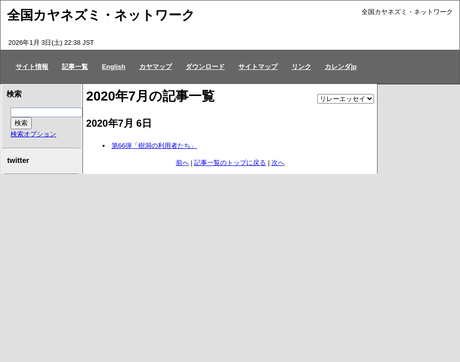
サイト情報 (32, 66)
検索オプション (33, 134)
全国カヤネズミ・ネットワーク (101, 15)
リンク (301, 66)
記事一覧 (75, 66)
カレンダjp (341, 66)
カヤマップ (155, 66)
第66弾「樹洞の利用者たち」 (154, 145)
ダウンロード (205, 66)
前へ (182, 162)
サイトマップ (258, 66)
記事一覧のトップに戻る (230, 162)
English (114, 66)
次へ (278, 162)
